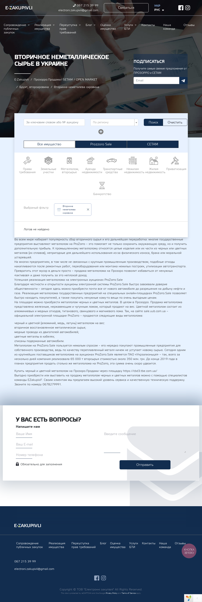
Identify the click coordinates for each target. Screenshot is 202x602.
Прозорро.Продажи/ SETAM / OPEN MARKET (65, 79)
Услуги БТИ (128, 27)
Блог (89, 25)
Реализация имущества (43, 27)
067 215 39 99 (87, 5)
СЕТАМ (152, 144)
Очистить (175, 122)
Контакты (148, 25)
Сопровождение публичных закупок (15, 28)
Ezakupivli (19, 8)
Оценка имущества (108, 27)
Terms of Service (129, 593)
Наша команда (169, 27)
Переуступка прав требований (68, 28)
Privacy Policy (111, 593)
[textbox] (113, 122)
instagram (187, 7)
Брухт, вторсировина (34, 87)
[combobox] (114, 122)
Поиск (153, 122)
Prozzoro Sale (101, 144)
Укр (157, 6)
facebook (180, 7)
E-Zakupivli (21, 79)
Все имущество (49, 144)
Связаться (126, 8)
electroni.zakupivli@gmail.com (78, 10)
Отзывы (189, 25)
